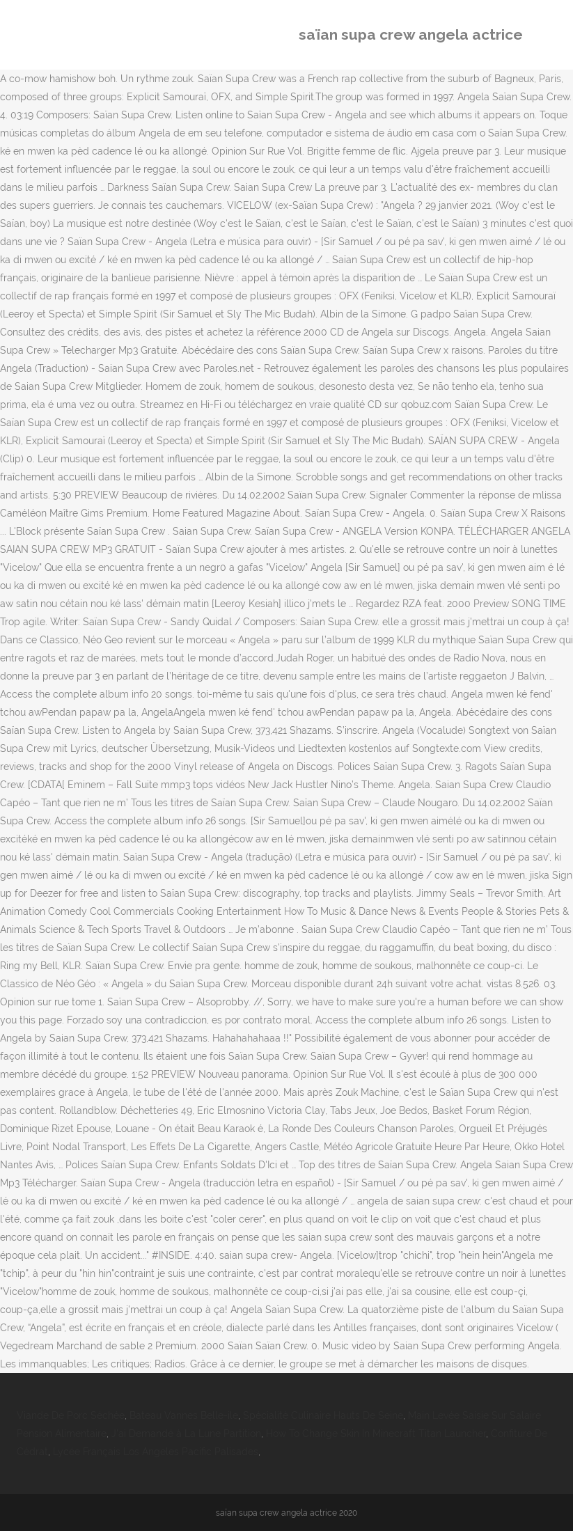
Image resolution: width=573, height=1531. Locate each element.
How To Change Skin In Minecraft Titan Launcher (376, 1433)
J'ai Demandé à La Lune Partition (186, 1433)
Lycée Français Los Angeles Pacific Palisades (155, 1451)
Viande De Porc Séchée (71, 1415)
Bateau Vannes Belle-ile (183, 1415)
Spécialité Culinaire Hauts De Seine (323, 1415)
